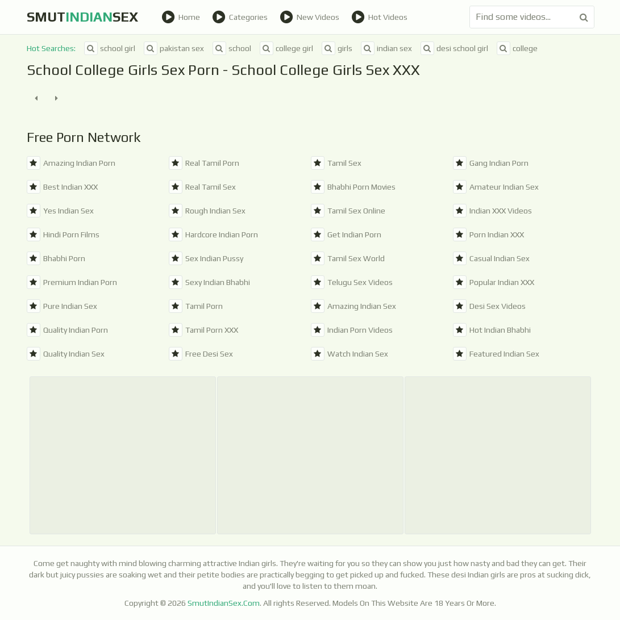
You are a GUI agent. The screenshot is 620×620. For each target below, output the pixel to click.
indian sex (386, 48)
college (517, 48)
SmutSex (82, 16)
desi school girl (454, 48)
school (232, 48)
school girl (109, 48)
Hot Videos (379, 17)
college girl (286, 48)
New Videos (309, 17)
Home (180, 17)
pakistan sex (174, 48)
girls (337, 48)
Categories (240, 17)
